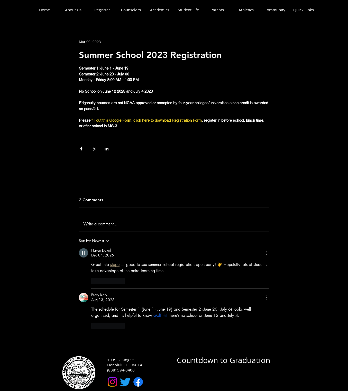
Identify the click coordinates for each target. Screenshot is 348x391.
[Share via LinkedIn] (106, 148)
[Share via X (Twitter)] (93, 148)
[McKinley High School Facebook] (138, 382)
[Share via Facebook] (81, 148)
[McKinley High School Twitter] (125, 382)
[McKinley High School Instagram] (112, 382)
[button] (73, 10)
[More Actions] (266, 253)
